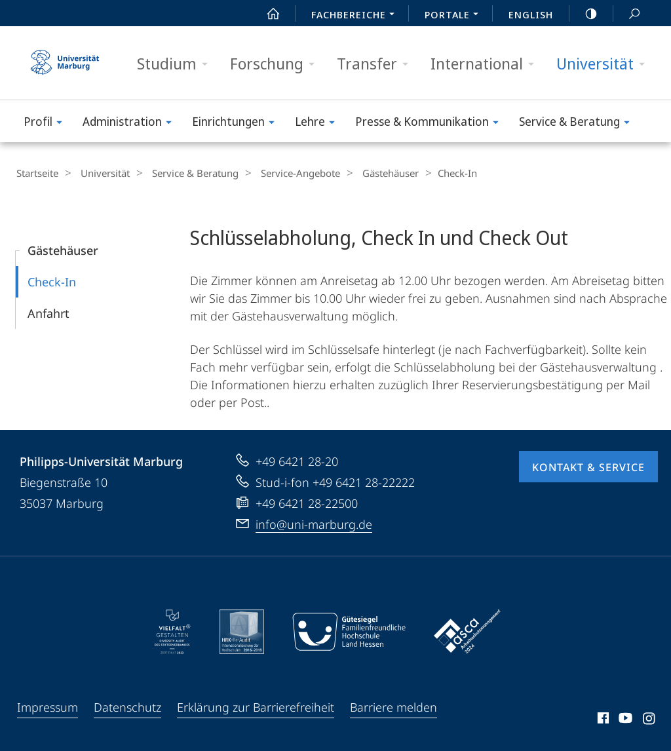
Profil (47, 123)
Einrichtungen (237, 123)
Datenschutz (127, 706)
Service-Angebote (284, 173)
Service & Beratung (578, 123)
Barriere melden (393, 706)
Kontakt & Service (588, 466)
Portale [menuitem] (455, 16)
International (487, 63)
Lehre (319, 123)
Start (266, 14)
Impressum (47, 706)
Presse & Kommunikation (431, 123)
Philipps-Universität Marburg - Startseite (65, 63)
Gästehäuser (369, 173)
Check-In (52, 281)
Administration (131, 123)
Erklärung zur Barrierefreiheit (255, 706)
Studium (176, 63)
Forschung (276, 63)
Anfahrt (48, 312)
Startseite (37, 173)
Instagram (650, 719)
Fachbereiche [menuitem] (356, 16)
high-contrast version (583, 14)
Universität (604, 63)
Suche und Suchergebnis (627, 14)
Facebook (602, 719)
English (530, 14)
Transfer (377, 63)
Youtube (624, 719)
